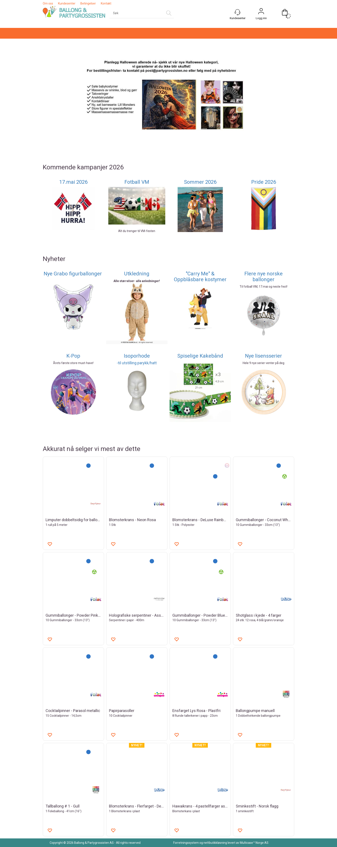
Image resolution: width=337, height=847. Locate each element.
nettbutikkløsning (215, 842)
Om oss (48, 3)
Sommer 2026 (200, 182)
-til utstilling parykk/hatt (137, 363)
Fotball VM (136, 182)
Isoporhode (137, 356)
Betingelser (88, 3)
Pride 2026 (263, 182)
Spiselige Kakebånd (200, 356)
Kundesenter (66, 3)
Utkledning (136, 274)
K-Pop (73, 356)
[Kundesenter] (237, 12)
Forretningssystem (186, 842)
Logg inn (261, 18)
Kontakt (106, 3)
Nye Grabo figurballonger (73, 274)
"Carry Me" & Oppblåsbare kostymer (200, 276)
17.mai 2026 (73, 182)
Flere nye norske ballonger (263, 276)
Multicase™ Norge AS (254, 842)
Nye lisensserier (263, 356)
